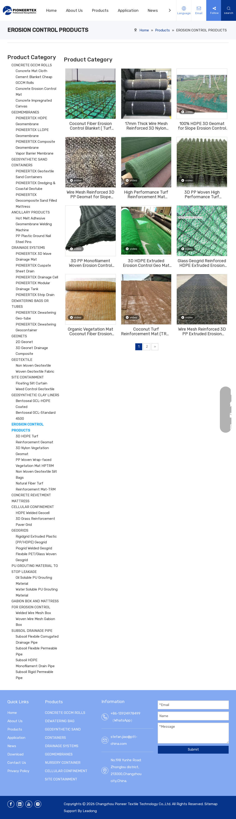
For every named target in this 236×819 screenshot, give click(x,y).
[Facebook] (10, 804)
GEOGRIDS (20, 530)
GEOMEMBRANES (25, 112)
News (153, 10)
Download (15, 754)
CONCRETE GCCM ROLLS (32, 65)
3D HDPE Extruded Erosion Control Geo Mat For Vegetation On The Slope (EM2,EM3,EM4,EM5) (146, 263)
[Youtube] (28, 804)
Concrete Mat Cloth (31, 71)
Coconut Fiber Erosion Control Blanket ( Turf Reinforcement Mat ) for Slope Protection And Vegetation (90, 126)
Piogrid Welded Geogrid (34, 548)
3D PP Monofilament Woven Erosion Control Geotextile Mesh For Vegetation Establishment (90, 263)
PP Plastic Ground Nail (33, 236)
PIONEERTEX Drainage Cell (37, 277)
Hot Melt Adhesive (30, 218)
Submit (193, 750)
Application (128, 10)
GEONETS (19, 336)
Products (100, 10)
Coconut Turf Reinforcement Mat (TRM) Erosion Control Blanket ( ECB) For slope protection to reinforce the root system (146, 331)
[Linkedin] (19, 804)
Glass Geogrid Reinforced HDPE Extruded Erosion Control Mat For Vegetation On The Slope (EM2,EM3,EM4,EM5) (202, 263)
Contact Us (16, 763)
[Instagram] (37, 804)
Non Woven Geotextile (33, 365)
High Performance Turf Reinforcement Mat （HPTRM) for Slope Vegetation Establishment (146, 194)
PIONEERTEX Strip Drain (35, 295)
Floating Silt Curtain (31, 383)
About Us (74, 10)
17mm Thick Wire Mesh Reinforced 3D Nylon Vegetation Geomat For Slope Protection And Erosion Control (146, 126)
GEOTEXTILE (22, 360)
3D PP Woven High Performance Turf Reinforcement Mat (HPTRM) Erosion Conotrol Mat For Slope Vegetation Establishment (202, 194)
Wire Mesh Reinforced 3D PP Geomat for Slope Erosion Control (90, 194)
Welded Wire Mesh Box (33, 613)
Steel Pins (24, 242)
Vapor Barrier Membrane (34, 153)
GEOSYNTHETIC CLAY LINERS (35, 395)
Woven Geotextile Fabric (35, 371)
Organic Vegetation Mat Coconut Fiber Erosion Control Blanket (90, 331)
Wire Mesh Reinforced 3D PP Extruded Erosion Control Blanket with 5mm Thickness (202, 331)
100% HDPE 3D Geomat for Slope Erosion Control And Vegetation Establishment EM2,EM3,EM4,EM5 (202, 126)
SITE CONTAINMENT (28, 377)
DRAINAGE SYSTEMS (28, 248)
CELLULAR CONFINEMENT (33, 507)
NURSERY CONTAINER (62, 763)
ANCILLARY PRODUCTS (31, 212)
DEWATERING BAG (59, 721)
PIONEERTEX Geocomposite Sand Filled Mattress (36, 201)
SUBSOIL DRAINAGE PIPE (32, 631)
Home (51, 10)
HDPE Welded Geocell (33, 513)
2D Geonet (24, 342)
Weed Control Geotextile (35, 389)
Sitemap (211, 804)
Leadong (90, 811)
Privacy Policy (18, 771)
